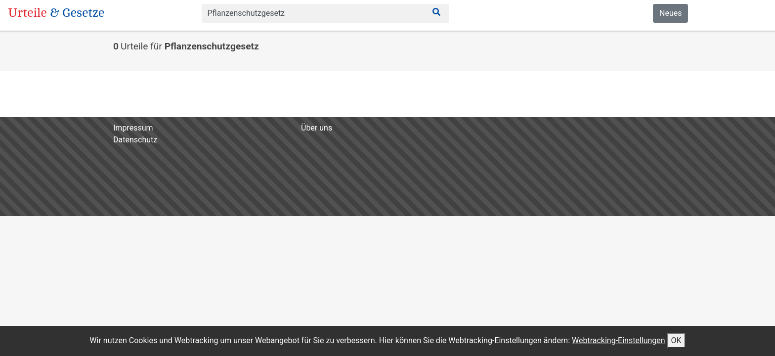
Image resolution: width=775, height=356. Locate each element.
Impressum (133, 128)
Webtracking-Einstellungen (618, 340)
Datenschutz (135, 139)
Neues (670, 13)
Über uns (316, 128)
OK (676, 340)
